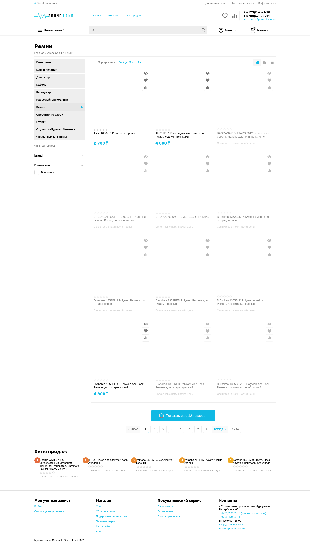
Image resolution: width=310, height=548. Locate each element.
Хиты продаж (133, 15)
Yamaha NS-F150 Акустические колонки (203, 461)
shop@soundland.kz (231, 524)
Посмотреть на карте (232, 528)
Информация (266, 3)
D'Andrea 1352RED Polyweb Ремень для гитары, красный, (181, 302)
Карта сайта (103, 526)
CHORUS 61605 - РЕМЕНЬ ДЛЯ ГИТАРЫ (182, 216)
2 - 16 (238, 429)
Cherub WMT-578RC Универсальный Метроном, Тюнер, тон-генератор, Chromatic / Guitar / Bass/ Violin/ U (59, 464)
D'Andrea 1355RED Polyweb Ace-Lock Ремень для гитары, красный (179, 385)
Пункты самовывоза (243, 3)
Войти (38, 506)
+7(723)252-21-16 (258, 12)
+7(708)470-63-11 (258, 16)
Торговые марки (105, 521)
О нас (99, 506)
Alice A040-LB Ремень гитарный (114, 133)
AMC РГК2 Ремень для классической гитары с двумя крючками (179, 135)
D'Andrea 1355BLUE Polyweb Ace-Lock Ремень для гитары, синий (119, 385)
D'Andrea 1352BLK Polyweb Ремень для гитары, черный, (243, 218)
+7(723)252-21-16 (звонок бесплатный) (242, 513)
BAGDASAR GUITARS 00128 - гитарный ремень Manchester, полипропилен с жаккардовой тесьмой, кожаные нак (243, 135)
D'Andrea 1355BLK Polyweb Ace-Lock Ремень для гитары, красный (241, 302)
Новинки (113, 15)
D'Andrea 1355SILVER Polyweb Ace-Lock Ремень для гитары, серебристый (243, 385)
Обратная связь (105, 511)
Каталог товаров (59, 30)
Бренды (97, 15)
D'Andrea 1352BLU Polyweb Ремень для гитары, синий (120, 302)
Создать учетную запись (49, 511)
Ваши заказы (165, 506)
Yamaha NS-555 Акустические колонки (154, 461)
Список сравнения (169, 516)
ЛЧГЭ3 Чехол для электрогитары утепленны (108, 461)
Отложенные (165, 511)
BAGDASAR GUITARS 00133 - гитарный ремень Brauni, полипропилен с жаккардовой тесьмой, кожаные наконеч (120, 218)
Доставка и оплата (217, 3)
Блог (99, 531)
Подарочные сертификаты (112, 516)
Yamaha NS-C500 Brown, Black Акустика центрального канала (251, 461)
